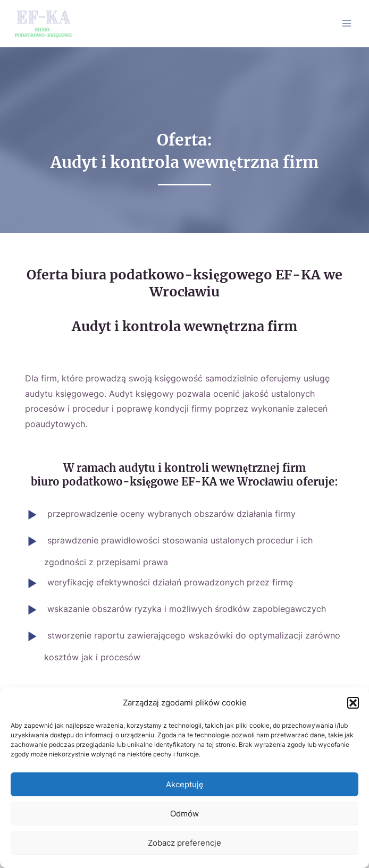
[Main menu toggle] (347, 23)
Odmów (184, 814)
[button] (353, 702)
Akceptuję (185, 784)
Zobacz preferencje (184, 843)
